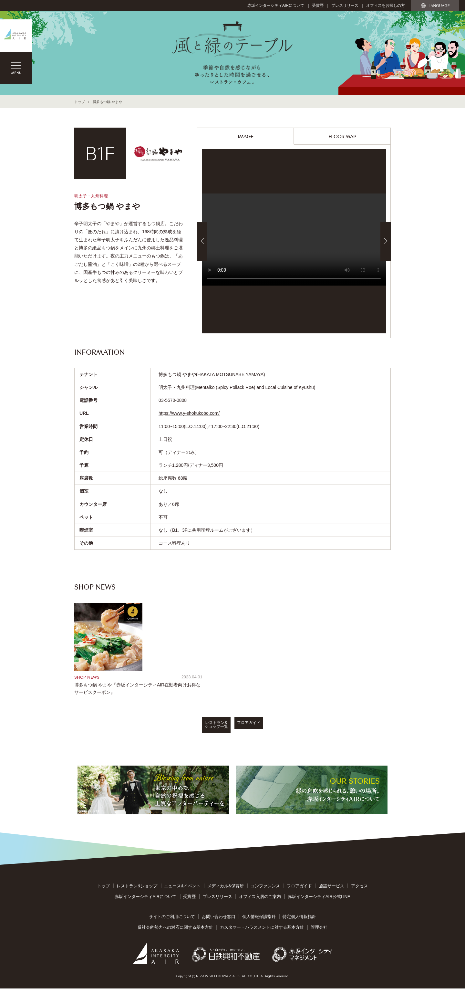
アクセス (359, 890)
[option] (294, 241)
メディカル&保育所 (225, 890)
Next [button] (385, 241)
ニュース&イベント (182, 890)
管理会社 (319, 931)
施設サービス (331, 890)
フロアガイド (284, 731)
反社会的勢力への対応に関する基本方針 (175, 931)
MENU (16, 68)
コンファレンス (265, 890)
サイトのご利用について (172, 921)
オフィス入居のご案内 (260, 900)
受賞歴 (318, 5)
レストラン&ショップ (137, 890)
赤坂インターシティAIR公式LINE (319, 900)
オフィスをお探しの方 (385, 5)
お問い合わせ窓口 (218, 921)
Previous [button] (202, 241)
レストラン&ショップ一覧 (181, 731)
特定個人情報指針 (299, 921)
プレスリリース (344, 5)
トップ (79, 102)
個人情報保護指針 (259, 921)
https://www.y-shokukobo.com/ (189, 413)
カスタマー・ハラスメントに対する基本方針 (262, 931)
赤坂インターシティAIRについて (275, 5)
